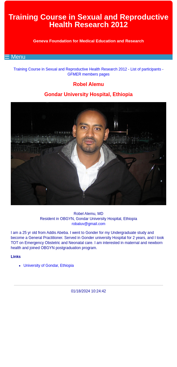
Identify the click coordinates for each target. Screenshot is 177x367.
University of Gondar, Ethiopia (48, 265)
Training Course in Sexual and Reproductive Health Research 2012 (70, 69)
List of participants (145, 69)
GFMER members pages (89, 74)
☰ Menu (14, 56)
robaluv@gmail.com (88, 224)
